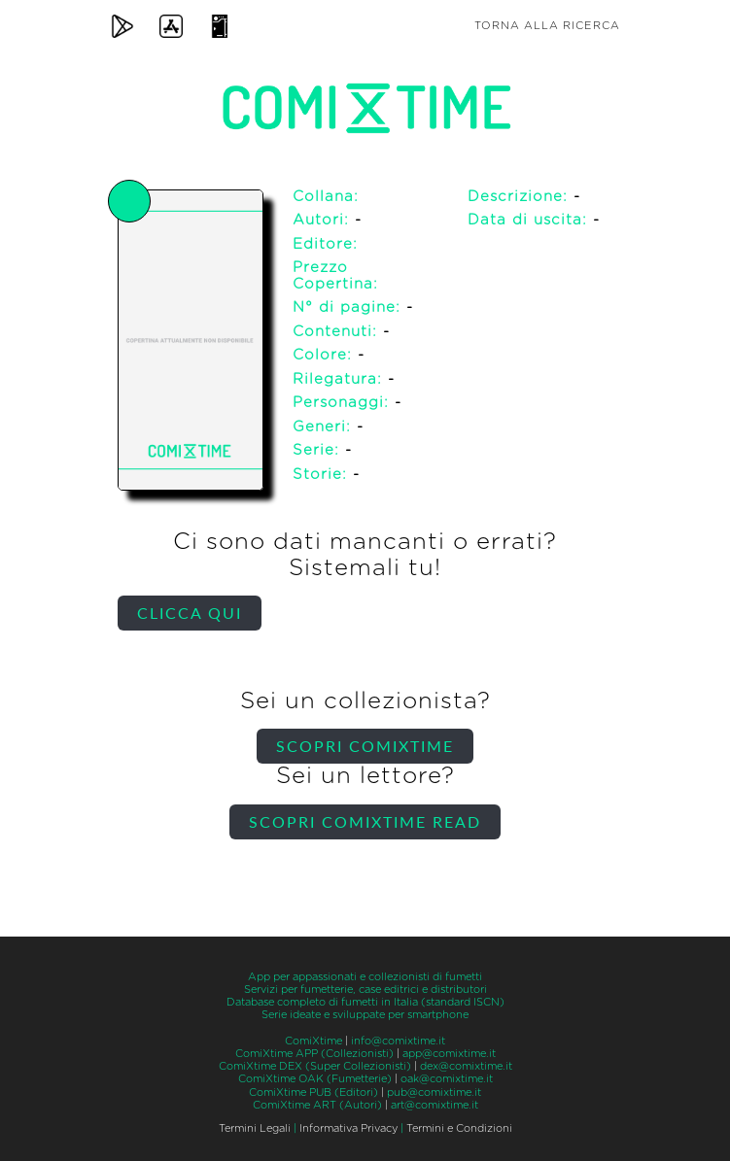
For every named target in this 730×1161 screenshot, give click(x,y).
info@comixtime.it (398, 1041)
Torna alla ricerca (547, 25)
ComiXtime (313, 1041)
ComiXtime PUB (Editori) (313, 1092)
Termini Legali (255, 1128)
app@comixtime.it (449, 1053)
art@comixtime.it (434, 1105)
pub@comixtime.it (434, 1092)
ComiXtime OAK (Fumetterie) (315, 1079)
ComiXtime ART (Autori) (317, 1105)
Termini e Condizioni (459, 1128)
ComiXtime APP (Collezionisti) (314, 1053)
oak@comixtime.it (446, 1079)
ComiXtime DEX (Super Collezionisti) (315, 1066)
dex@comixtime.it (466, 1066)
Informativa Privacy (348, 1128)
